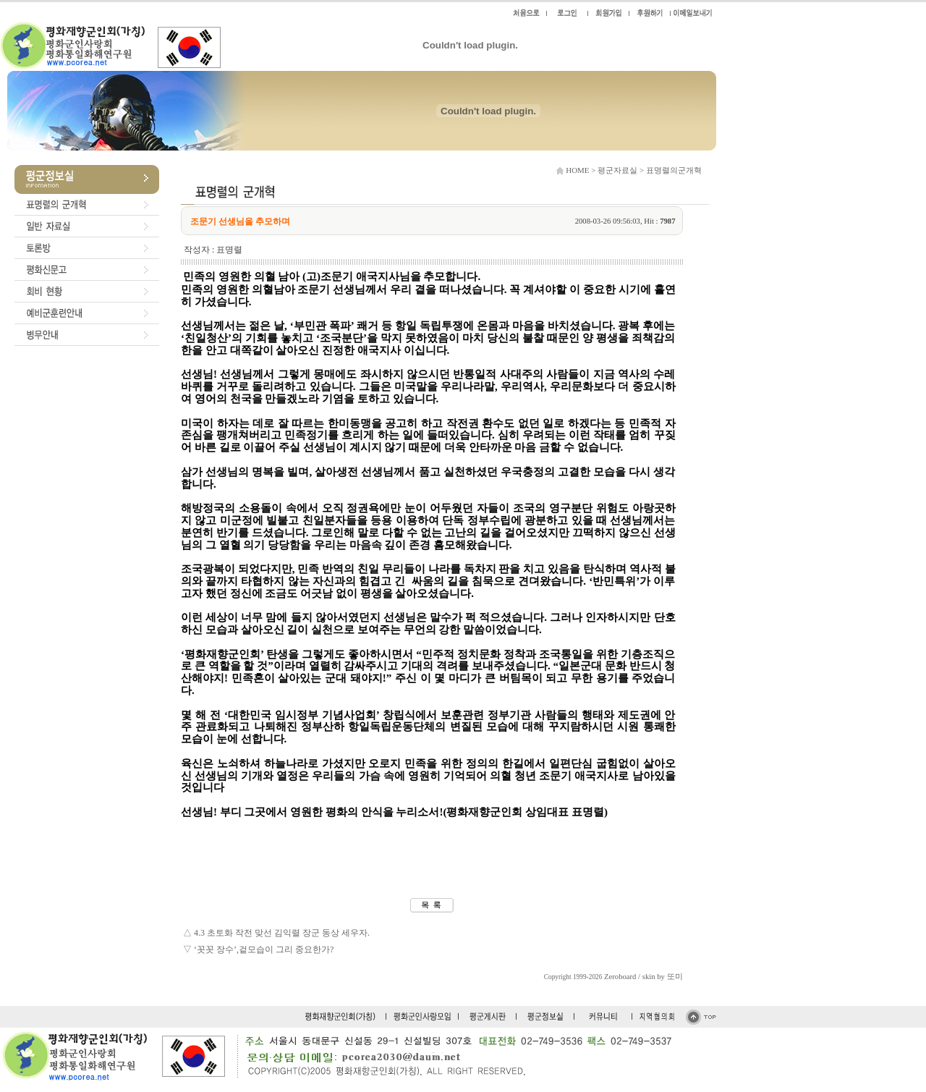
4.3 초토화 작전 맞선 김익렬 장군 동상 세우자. (282, 933)
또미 (675, 977)
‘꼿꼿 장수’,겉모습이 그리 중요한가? (264, 949)
